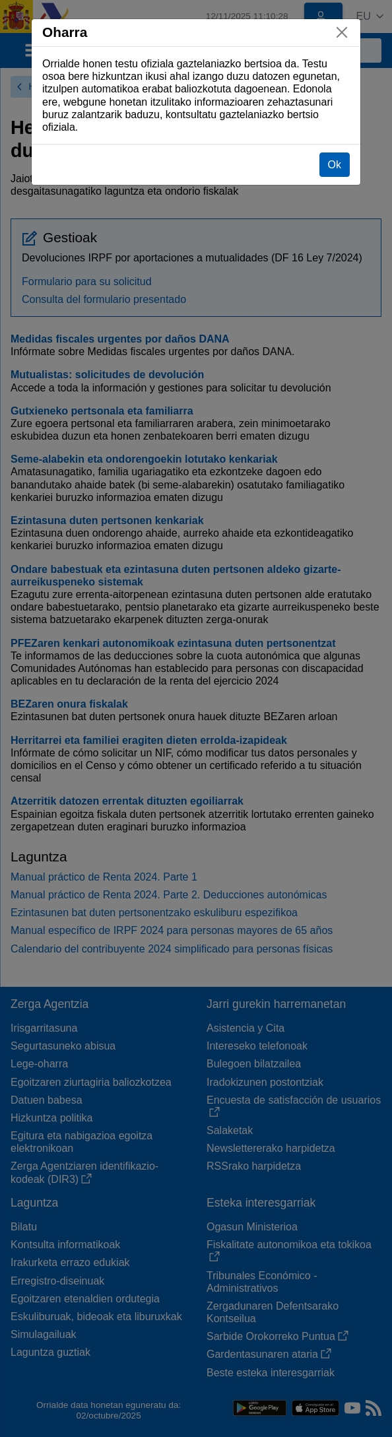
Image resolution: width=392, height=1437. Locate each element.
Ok (334, 164)
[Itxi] (341, 32)
